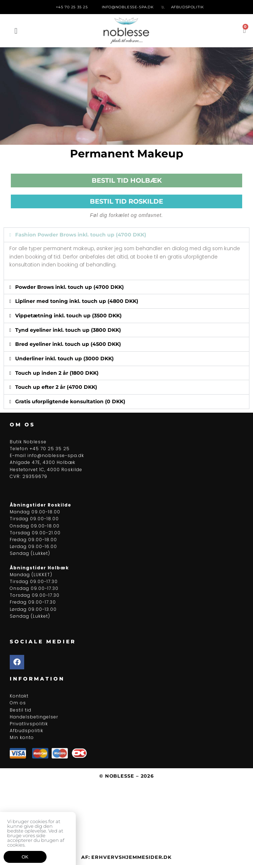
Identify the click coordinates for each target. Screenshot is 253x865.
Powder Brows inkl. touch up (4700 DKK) (69, 287)
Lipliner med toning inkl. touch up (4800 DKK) (76, 301)
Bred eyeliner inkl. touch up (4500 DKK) (68, 344)
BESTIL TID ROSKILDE (126, 201)
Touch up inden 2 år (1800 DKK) (57, 373)
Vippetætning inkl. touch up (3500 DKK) (68, 315)
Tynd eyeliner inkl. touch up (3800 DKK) (68, 330)
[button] (16, 31)
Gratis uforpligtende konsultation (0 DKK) (70, 401)
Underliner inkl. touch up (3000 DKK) (64, 358)
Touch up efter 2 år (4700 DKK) (56, 387)
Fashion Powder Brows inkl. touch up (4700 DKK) (80, 235)
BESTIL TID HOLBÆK (127, 180)
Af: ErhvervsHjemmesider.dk (126, 857)
